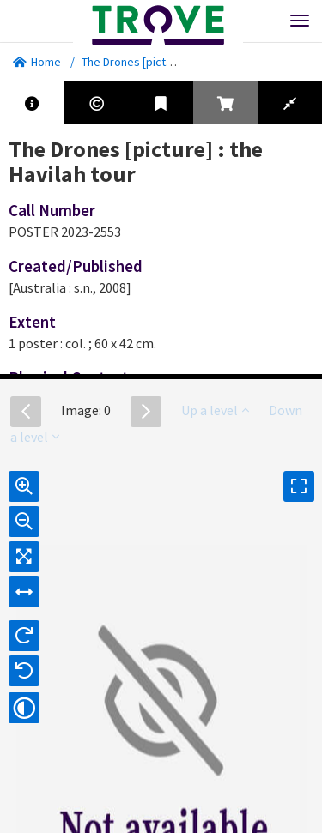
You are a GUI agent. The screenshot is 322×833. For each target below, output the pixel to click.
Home (37, 61)
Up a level (215, 410)
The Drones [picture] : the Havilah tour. (179, 61)
